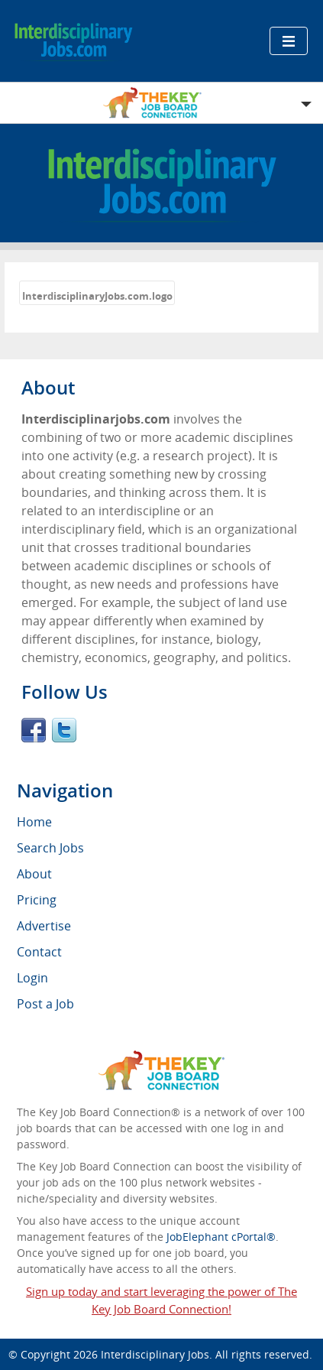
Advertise (44, 925)
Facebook (33, 730)
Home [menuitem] (34, 821)
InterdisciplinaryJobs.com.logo (97, 296)
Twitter (64, 730)
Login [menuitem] (32, 977)
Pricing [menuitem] (37, 899)
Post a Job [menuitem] (45, 1003)
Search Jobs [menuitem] (50, 847)
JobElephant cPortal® (221, 1236)
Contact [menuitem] (39, 951)
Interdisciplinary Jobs (155, 1354)
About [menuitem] (34, 873)
